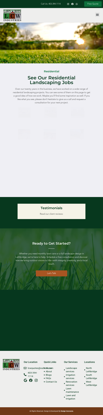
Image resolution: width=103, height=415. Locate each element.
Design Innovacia (67, 411)
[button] (97, 14)
